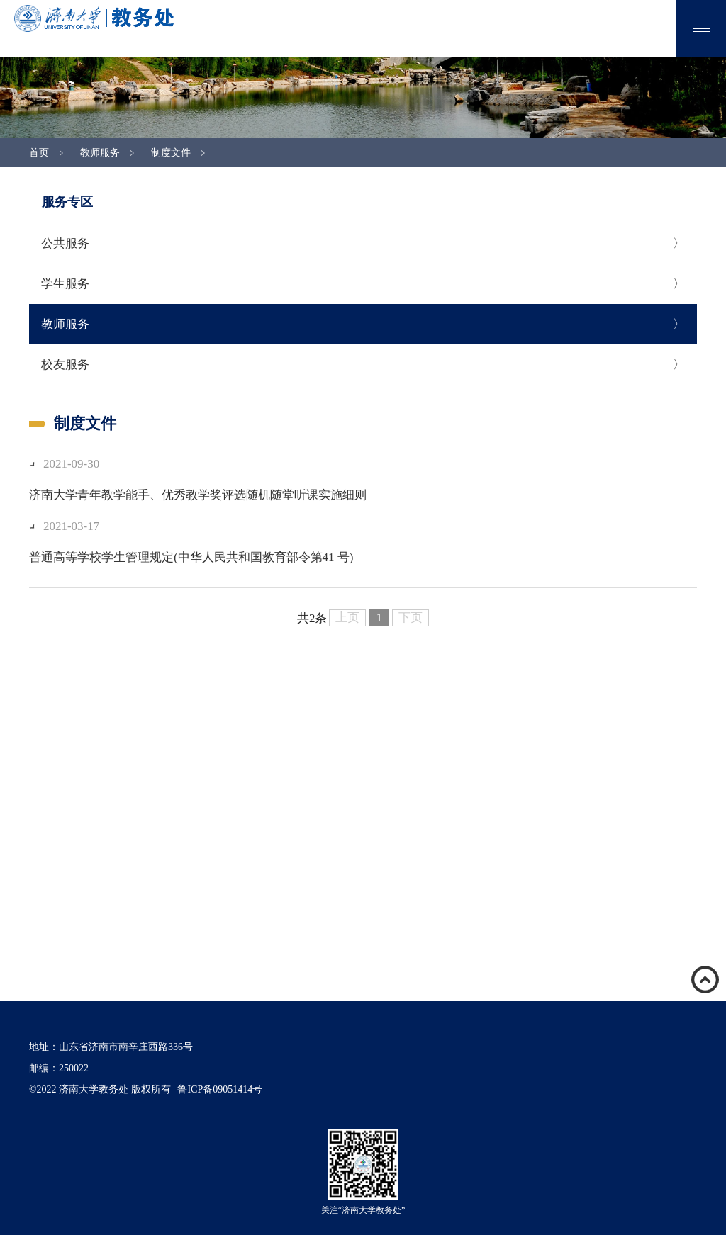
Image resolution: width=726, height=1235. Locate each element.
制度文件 (171, 152)
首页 (39, 152)
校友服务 (65, 364)
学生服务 (65, 284)
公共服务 (65, 243)
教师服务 (100, 152)
